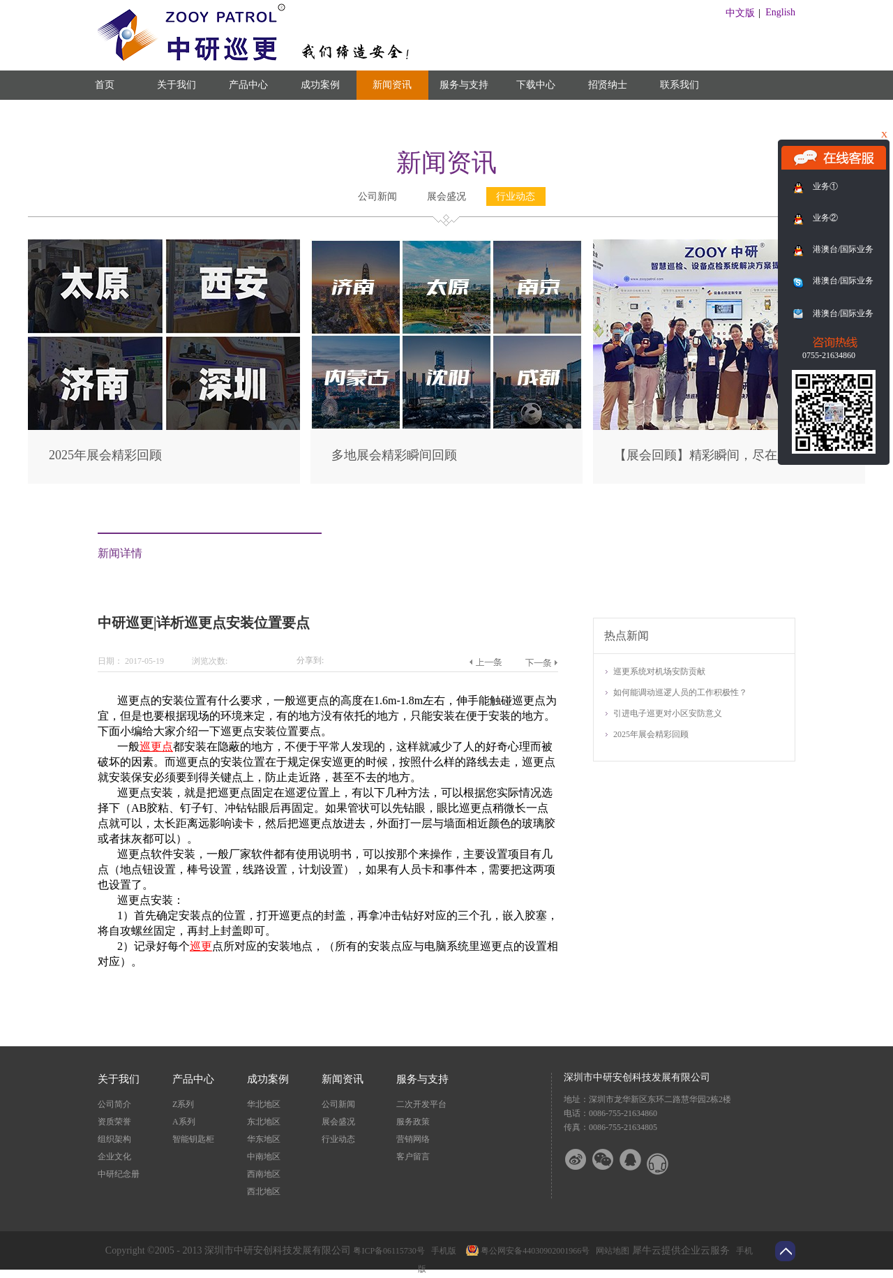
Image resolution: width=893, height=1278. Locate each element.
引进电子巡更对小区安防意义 (667, 713)
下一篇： (541, 662)
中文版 (740, 13)
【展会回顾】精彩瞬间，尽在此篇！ (714, 455)
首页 (104, 85)
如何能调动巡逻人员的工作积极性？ (680, 692)
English (780, 12)
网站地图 (610, 1251)
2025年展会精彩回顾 (105, 455)
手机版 (441, 1251)
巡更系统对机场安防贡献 (659, 671)
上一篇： (485, 662)
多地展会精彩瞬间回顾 (394, 455)
